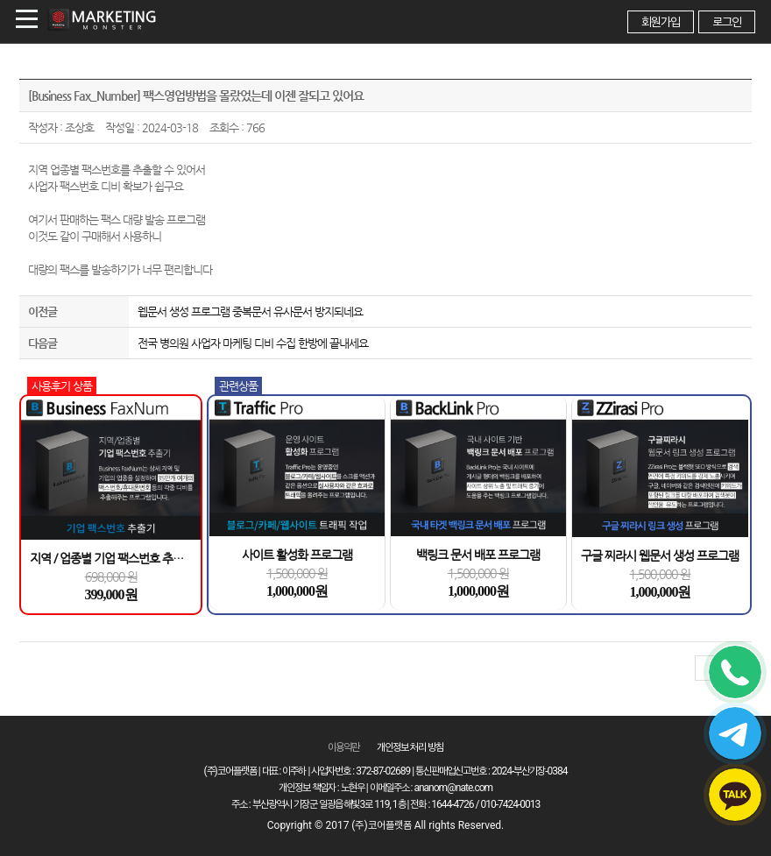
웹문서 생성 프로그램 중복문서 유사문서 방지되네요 (250, 311)
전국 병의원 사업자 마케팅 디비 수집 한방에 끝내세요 (253, 343)
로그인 (726, 22)
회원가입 (660, 22)
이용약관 (343, 747)
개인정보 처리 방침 (410, 747)
